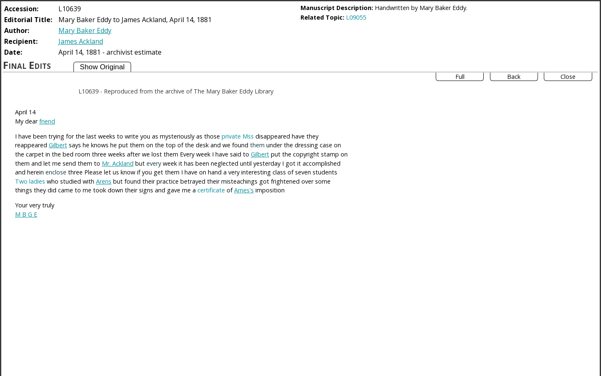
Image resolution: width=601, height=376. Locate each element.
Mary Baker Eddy (84, 30)
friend (47, 121)
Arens (103, 181)
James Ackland (80, 41)
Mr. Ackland (118, 163)
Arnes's (244, 190)
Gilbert (58, 145)
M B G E (26, 214)
